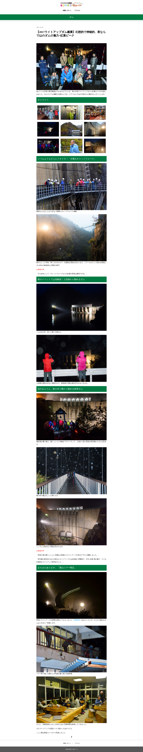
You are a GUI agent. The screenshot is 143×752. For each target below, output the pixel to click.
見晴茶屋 (77, 620)
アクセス (77, 10)
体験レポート (67, 10)
